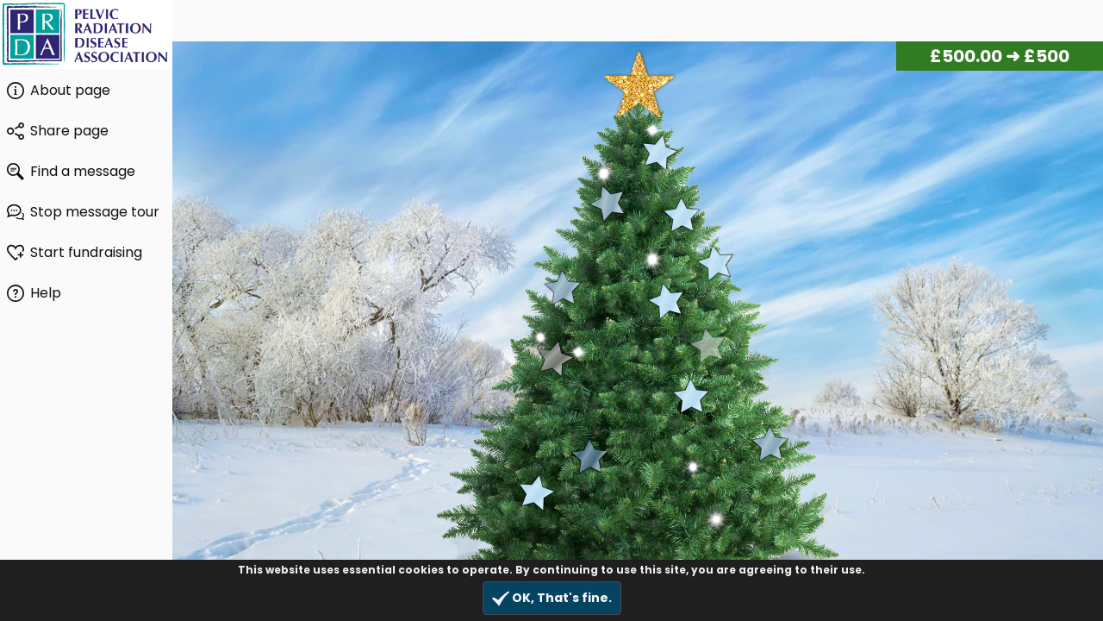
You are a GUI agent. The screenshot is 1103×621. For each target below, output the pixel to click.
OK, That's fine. (552, 598)
